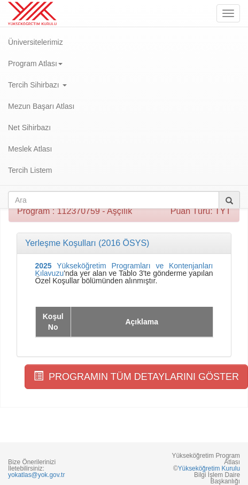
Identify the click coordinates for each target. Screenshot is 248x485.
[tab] (124, 243)
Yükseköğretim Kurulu (209, 468)
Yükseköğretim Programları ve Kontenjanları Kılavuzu (124, 269)
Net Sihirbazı (29, 127)
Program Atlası (35, 63)
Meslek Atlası (30, 149)
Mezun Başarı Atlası (41, 106)
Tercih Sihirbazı (37, 85)
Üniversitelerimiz (35, 42)
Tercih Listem (30, 170)
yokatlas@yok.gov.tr (36, 475)
